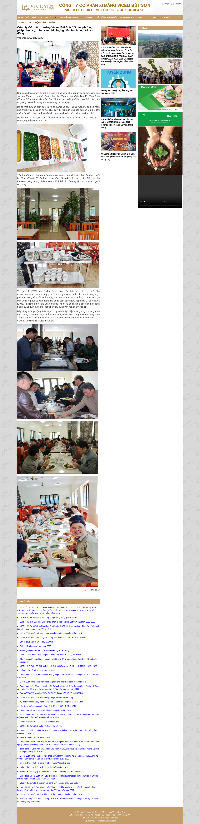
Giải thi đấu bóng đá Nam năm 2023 (35, 646)
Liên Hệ (166, 17)
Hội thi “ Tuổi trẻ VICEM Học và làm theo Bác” (40, 722)
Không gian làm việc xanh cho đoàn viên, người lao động (44, 650)
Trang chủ (23, 17)
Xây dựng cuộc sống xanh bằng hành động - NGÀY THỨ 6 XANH (48, 706)
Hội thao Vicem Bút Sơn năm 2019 (35, 737)
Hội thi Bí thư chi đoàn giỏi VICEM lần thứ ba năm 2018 (44, 767)
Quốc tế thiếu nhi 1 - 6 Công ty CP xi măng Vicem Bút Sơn (45, 763)
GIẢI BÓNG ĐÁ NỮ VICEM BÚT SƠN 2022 (38, 670)
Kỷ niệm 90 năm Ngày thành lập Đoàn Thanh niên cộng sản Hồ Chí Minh (51, 702)
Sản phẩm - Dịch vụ (70, 17)
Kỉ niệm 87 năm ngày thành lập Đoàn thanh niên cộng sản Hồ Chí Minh (51, 771)
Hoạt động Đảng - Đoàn (42, 23)
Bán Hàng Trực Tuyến (132, 17)
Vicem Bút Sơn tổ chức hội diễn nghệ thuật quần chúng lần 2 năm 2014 (51, 794)
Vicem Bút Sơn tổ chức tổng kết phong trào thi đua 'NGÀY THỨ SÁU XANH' (52, 637)
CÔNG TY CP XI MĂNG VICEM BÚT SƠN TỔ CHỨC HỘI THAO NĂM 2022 (53, 693)
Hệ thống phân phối (107, 17)
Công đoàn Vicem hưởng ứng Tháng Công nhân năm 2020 (45, 710)
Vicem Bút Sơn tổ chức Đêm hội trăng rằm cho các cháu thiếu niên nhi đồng (53, 682)
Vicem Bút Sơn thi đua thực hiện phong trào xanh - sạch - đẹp (46, 697)
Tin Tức (50, 17)
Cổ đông (89, 17)
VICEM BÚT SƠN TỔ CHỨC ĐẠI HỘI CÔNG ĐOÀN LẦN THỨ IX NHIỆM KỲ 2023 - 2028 (58, 666)
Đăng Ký (178, 4)
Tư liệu (154, 17)
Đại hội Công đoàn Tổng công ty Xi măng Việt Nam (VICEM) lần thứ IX (50, 655)
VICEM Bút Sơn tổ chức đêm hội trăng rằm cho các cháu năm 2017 (49, 783)
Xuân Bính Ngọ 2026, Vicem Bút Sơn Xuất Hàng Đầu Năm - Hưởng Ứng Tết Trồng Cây (118, 157)
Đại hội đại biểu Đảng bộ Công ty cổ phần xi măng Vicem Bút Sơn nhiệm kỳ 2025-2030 (57, 622)
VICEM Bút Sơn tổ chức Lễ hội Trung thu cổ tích (41, 726)
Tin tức (21, 23)
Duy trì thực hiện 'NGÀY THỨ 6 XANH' (36, 642)
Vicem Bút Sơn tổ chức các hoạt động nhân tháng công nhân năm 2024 (51, 633)
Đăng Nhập (168, 4)
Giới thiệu (37, 17)
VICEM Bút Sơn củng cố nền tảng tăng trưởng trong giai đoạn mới (48, 617)
